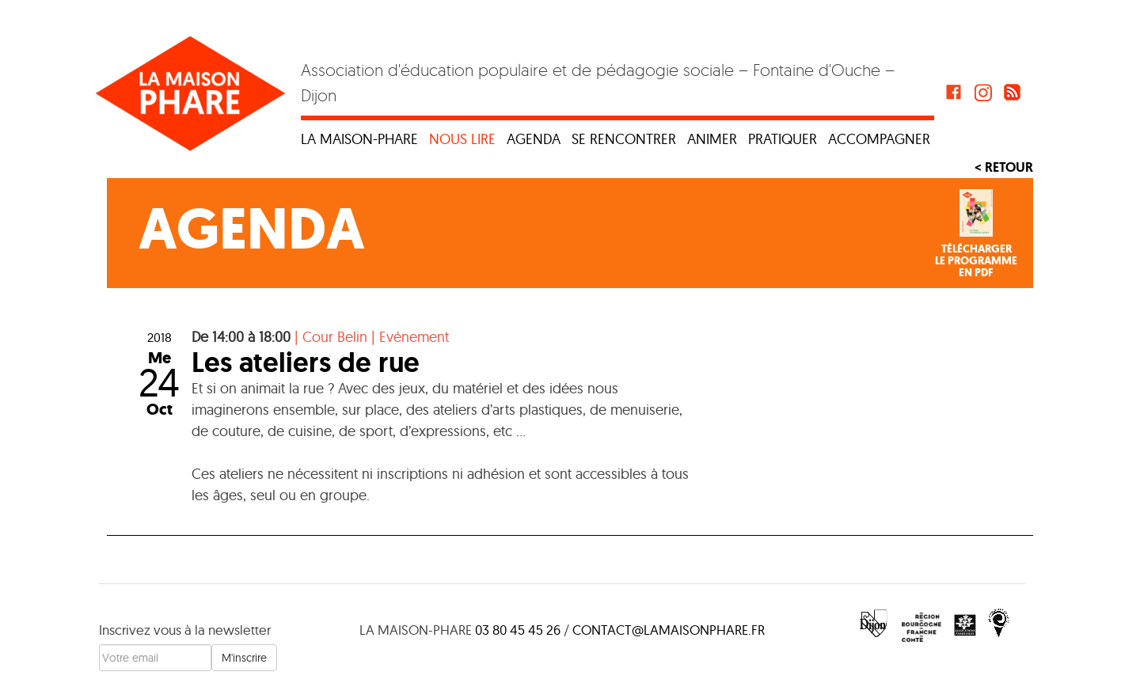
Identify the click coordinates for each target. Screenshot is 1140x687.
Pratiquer (782, 139)
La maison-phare (359, 139)
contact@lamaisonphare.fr (668, 629)
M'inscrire (244, 658)
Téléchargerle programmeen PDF (976, 261)
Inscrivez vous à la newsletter (185, 629)
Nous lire (462, 139)
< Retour (1004, 167)
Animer (712, 139)
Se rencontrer (624, 139)
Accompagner (879, 139)
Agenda (533, 139)
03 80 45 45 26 (517, 629)
